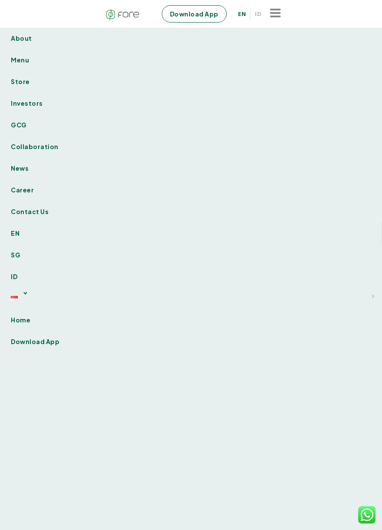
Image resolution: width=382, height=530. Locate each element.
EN (242, 14)
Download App (194, 14)
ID (258, 14)
